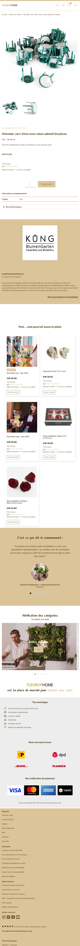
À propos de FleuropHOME (12, 850)
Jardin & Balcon (8, 819)
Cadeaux (5, 837)
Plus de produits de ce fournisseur (63, 297)
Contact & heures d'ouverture (13, 885)
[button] (27, 593)
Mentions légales (8, 876)
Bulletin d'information (10, 907)
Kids (3, 832)
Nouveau (5, 841)
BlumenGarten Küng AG (14, 128)
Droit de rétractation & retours (13, 894)
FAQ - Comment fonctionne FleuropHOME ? (18, 898)
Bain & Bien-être (8, 828)
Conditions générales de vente (13, 863)
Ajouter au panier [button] (13, 392)
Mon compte (7, 903)
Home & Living (7, 815)
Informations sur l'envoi (11, 890)
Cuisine (4, 824)
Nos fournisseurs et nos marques (14, 855)
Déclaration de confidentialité (13, 868)
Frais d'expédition (11, 166)
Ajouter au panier (47, 184)
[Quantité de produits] (30, 184)
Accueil (4, 14)
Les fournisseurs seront (11, 859)
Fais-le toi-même (15, 14)
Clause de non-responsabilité (13, 872)
